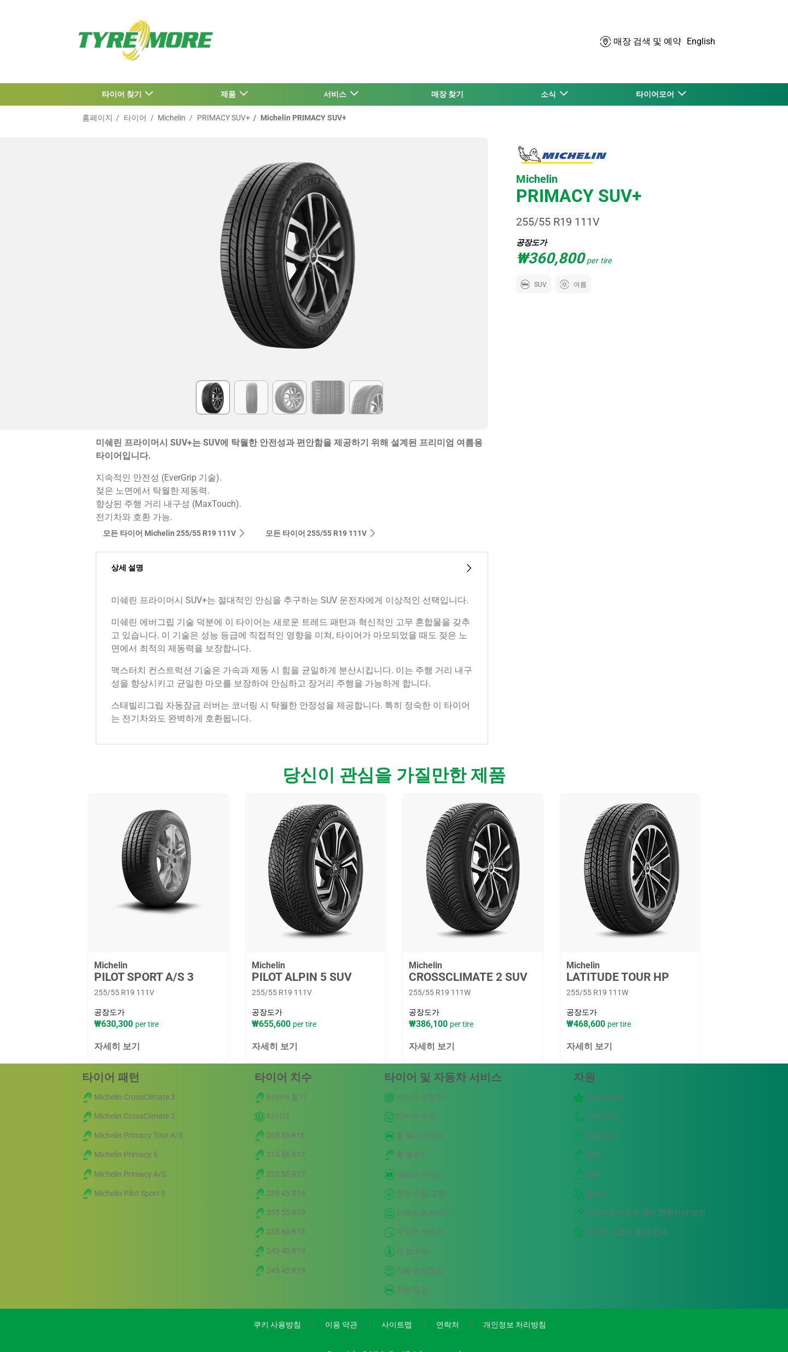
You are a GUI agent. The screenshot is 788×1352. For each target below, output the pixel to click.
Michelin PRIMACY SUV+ (302, 117)
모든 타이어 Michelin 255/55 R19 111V (174, 533)
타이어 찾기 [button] (122, 94)
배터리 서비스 (414, 1174)
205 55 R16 (279, 1135)
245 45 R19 (279, 1270)
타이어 (134, 117)
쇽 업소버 (406, 1250)
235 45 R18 (279, 1193)
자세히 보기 (117, 1046)
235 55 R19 (279, 1212)
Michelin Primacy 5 (120, 1154)
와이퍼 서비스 (414, 1231)
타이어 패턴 (111, 1077)
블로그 (591, 1193)
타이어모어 (598, 1097)
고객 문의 (595, 1116)
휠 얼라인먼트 (414, 1135)
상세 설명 (292, 568)
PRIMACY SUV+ (222, 117)
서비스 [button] (335, 94)
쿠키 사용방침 (278, 1324)
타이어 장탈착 (414, 1097)
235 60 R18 (279, 1231)
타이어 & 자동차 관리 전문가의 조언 (639, 1212)
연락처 (448, 1324)
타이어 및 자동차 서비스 (443, 1077)
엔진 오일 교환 (414, 1193)
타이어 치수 (283, 1077)
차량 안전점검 (414, 1270)
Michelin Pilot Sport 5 (123, 1193)
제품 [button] (229, 94)
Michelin (171, 117)
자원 (584, 1077)
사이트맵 (397, 1324)
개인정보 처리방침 (514, 1324)
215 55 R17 (279, 1154)
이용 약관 (342, 1324)
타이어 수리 (410, 1116)
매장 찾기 (447, 94)
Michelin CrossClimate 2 (128, 1116)
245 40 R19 (279, 1250)
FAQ (586, 1174)
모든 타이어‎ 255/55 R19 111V (320, 533)
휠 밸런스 (406, 1154)
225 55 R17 (279, 1174)
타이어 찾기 (280, 1097)
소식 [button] (549, 94)
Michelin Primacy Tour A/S (132, 1135)
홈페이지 (97, 117)
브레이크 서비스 (417, 1212)
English (701, 41)
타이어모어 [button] (656, 94)
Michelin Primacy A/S (124, 1174)
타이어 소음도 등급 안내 (620, 1231)
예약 (587, 1154)
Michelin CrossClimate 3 (128, 1097)
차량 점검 (406, 1289)
